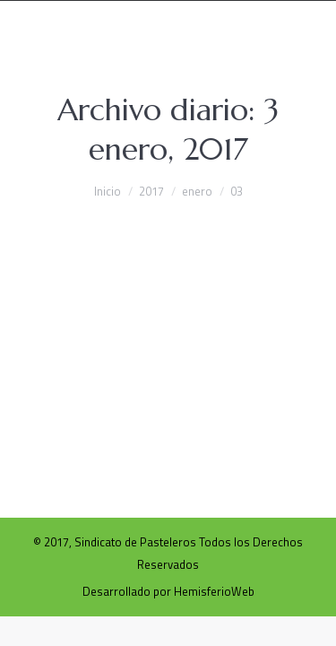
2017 (151, 191)
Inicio (107, 191)
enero (197, 191)
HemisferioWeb (214, 591)
